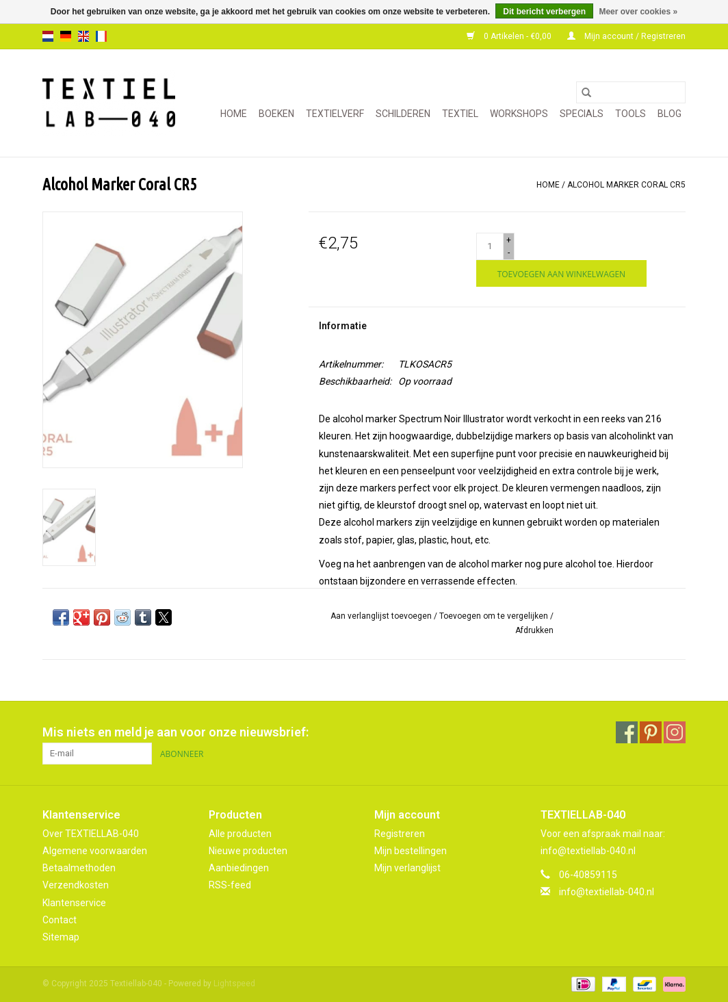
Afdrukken (534, 630)
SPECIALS (581, 113)
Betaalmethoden (79, 867)
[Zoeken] (631, 92)
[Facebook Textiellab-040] (627, 732)
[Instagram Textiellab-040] (675, 732)
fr (101, 36)
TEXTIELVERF (335, 113)
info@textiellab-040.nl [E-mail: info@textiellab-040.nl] (606, 891)
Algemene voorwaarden (94, 850)
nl (47, 36)
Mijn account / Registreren (626, 36)
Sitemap (60, 937)
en (83, 36)
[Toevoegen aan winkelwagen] (561, 273)
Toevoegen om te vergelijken (494, 616)
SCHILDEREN (403, 113)
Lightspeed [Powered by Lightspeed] (234, 983)
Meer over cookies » (638, 11)
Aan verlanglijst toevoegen (382, 616)
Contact (59, 919)
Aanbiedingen (239, 867)
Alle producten (240, 833)
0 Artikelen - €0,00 (510, 36)
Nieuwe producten (248, 850)
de (65, 36)
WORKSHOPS (519, 113)
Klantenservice (74, 902)
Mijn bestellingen (410, 850)
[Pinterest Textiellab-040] (651, 732)
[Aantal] (490, 246)
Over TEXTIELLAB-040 (90, 833)
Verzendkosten (75, 884)
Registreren (399, 833)
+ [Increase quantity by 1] (508, 240)
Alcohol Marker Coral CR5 (626, 185)
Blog (669, 113)
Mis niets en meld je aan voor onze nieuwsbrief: (175, 732)
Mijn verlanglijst (407, 867)
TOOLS (630, 113)
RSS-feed (230, 884)
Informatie (343, 325)
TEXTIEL (460, 113)
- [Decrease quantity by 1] (509, 252)
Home (233, 113)
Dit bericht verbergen (544, 11)
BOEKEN (276, 113)
